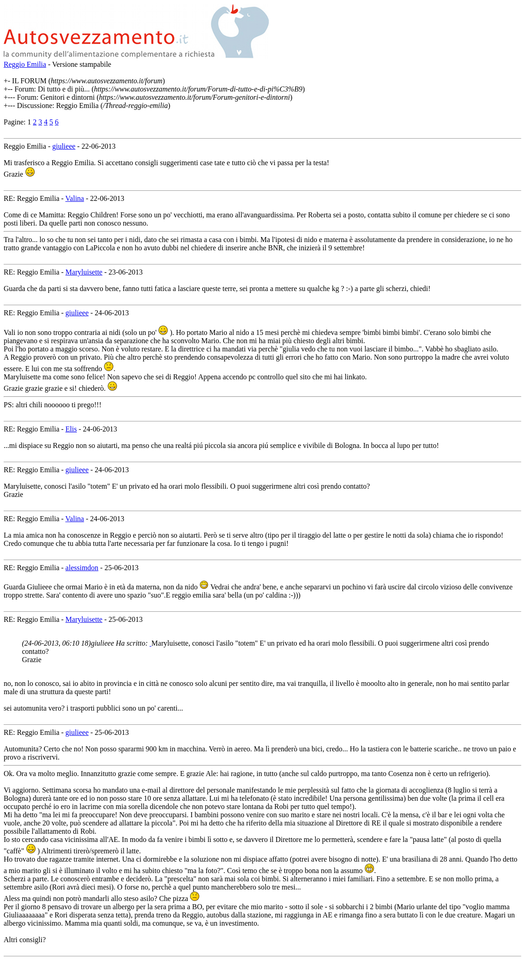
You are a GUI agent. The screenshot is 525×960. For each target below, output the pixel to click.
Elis (71, 429)
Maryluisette (83, 272)
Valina (74, 198)
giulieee (63, 146)
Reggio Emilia (25, 64)
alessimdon (81, 568)
